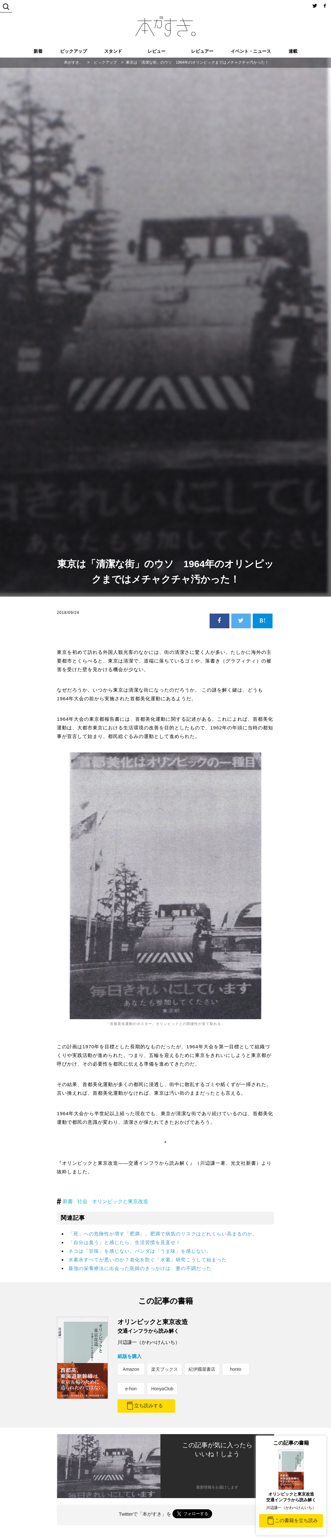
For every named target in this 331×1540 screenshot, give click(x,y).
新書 (68, 1201)
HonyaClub (162, 1388)
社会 (82, 1201)
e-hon (131, 1388)
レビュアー (202, 51)
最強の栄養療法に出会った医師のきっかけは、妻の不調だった (140, 1268)
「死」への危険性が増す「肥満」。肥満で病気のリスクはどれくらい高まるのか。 (163, 1233)
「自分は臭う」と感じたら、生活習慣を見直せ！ (124, 1242)
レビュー (157, 51)
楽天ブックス (164, 1369)
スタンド (113, 51)
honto (235, 1369)
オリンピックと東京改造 (120, 1201)
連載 (293, 51)
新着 (38, 51)
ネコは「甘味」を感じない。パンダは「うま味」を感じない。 (140, 1251)
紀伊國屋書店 (202, 1369)
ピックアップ (73, 51)
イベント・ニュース (251, 51)
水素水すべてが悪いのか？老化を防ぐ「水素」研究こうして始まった (147, 1259)
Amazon (131, 1369)
